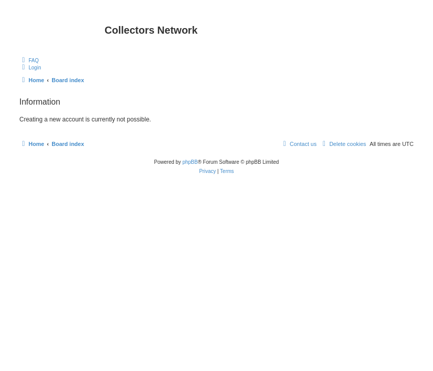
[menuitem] (29, 60)
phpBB (190, 162)
